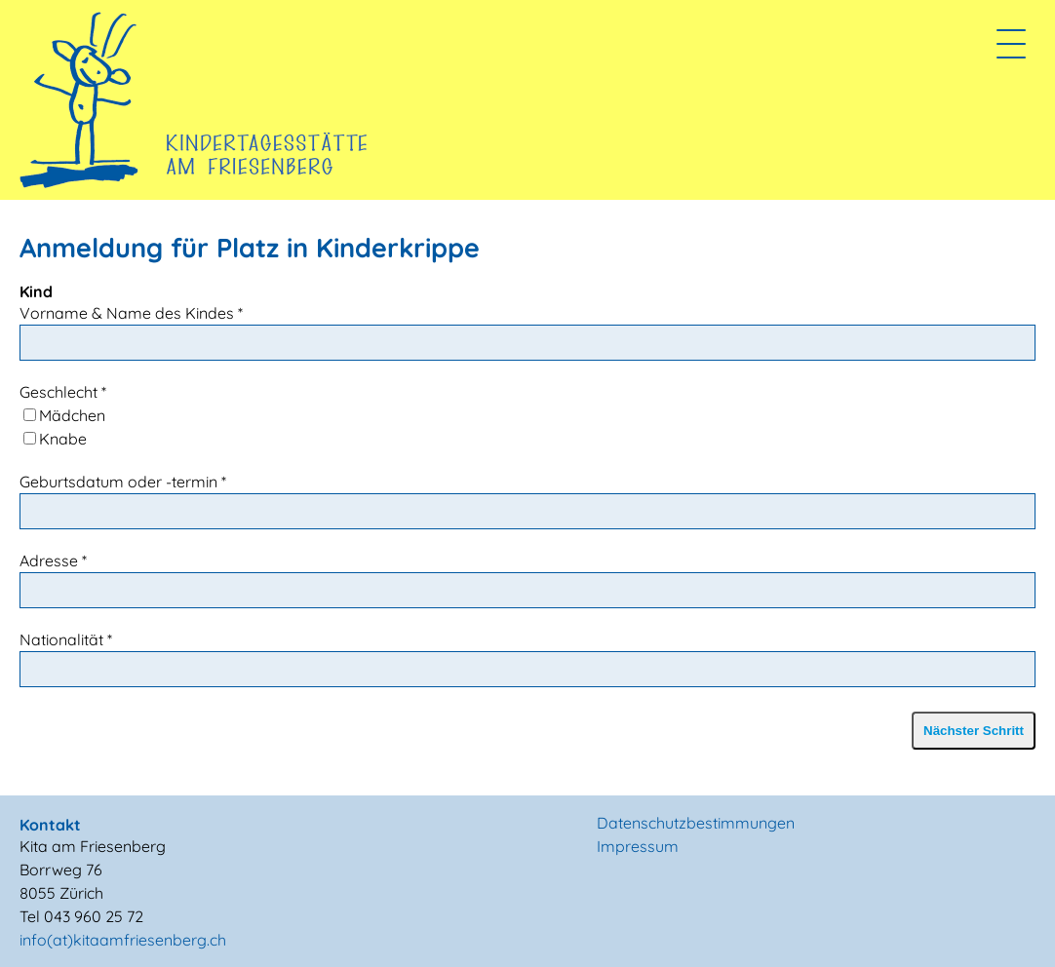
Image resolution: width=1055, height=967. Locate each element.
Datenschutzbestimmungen (696, 822)
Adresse (53, 560)
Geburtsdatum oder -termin (123, 481)
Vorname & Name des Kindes (131, 313)
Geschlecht (63, 392)
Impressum (638, 846)
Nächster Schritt (973, 730)
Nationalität (66, 639)
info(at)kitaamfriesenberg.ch (123, 939)
